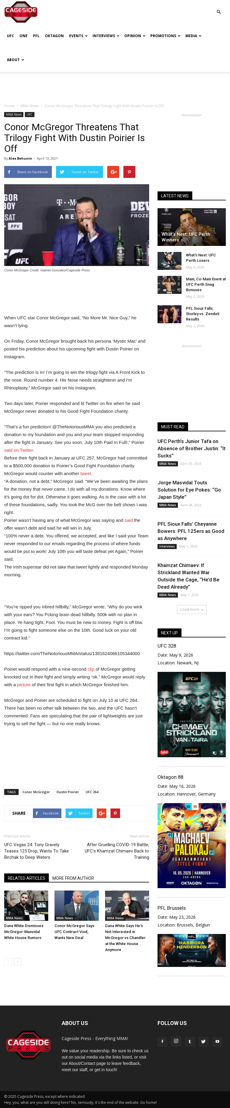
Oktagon (54, 35)
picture (24, 684)
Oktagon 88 (170, 777)
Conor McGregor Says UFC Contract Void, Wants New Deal (74, 931)
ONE (23, 35)
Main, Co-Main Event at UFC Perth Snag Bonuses (206, 284)
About (15, 59)
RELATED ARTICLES (26, 878)
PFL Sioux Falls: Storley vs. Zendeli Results (202, 313)
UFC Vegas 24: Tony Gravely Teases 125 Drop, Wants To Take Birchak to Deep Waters (36, 851)
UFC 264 (92, 792)
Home (9, 105)
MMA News (14, 114)
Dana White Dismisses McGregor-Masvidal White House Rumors (23, 931)
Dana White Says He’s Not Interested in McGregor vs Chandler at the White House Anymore (125, 937)
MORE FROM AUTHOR (73, 878)
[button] (218, 7)
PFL (36, 35)
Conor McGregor (36, 792)
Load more (191, 609)
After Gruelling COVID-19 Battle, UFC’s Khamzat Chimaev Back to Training (117, 851)
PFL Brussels (172, 908)
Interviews (106, 35)
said (129, 520)
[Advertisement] (115, 85)
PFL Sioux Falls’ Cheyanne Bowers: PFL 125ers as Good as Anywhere (191, 531)
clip (91, 669)
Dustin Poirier (68, 792)
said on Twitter (18, 450)
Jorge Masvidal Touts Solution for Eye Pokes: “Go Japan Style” (189, 490)
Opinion (135, 35)
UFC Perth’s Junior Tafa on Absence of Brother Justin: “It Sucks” (192, 448)
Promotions (165, 35)
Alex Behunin (20, 158)
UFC (10, 35)
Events (78, 35)
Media (193, 35)
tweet (85, 473)
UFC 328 (167, 646)
